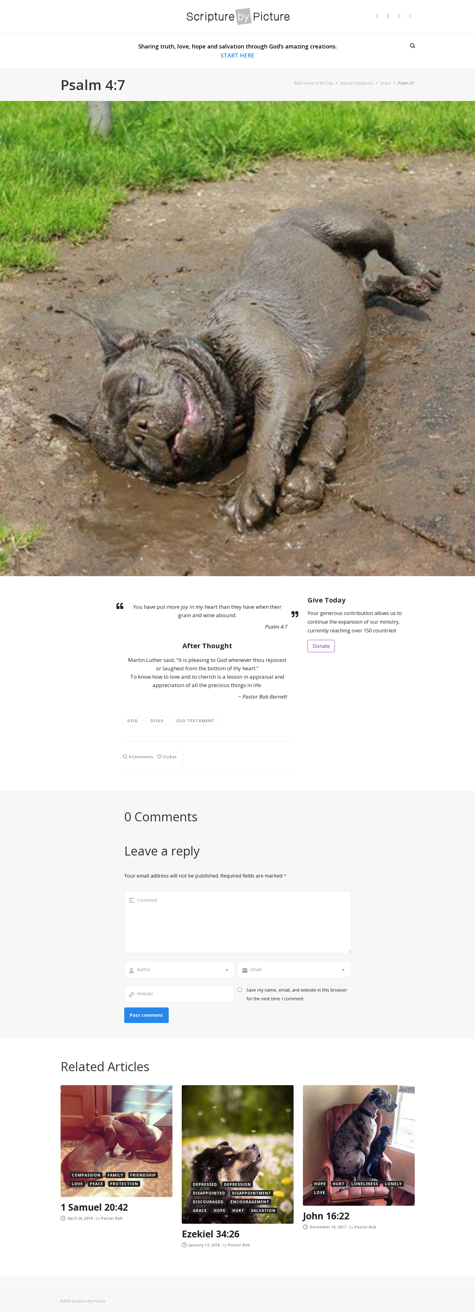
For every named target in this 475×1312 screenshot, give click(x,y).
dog (132, 720)
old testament (195, 720)
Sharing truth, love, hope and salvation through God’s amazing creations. (237, 51)
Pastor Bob (112, 1218)
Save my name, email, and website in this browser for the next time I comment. (296, 994)
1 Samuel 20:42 (94, 1207)
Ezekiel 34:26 (211, 1233)
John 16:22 (326, 1215)
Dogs (157, 720)
